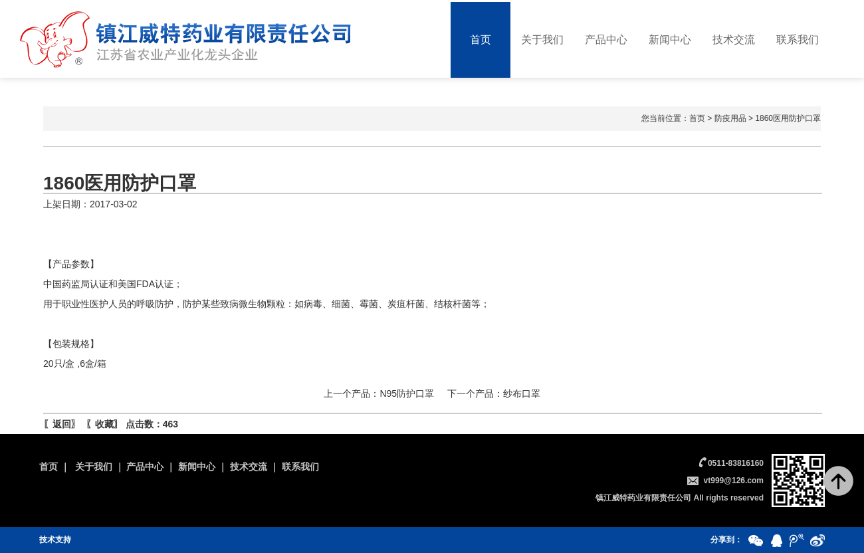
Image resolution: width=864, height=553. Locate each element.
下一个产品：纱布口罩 (493, 393)
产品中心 (606, 39)
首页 (480, 39)
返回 (62, 424)
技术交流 (733, 39)
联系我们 (797, 39)
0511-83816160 (736, 463)
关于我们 (542, 39)
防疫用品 (730, 118)
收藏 (104, 424)
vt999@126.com (734, 480)
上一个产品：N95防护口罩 (379, 393)
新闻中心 (670, 39)
